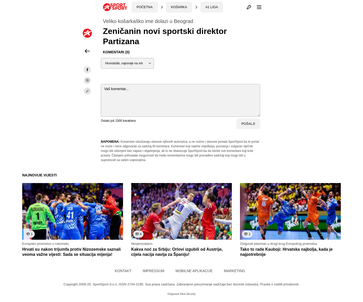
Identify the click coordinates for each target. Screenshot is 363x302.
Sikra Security (188, 294)
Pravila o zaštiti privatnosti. (279, 284)
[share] (87, 91)
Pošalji (248, 124)
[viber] (87, 80)
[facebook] (87, 69)
